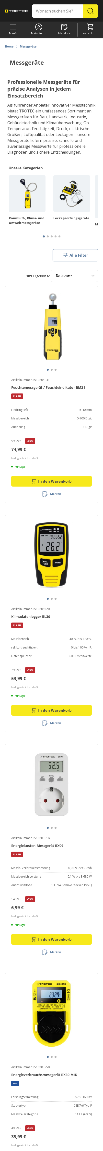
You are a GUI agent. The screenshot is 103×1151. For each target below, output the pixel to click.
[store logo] (16, 11)
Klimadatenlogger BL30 (30, 616)
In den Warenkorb (51, 481)
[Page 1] (44, 236)
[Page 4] (56, 236)
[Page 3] (52, 236)
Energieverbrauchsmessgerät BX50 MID (44, 1074)
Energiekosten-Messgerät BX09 (37, 845)
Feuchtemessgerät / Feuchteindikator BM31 (48, 387)
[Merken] (51, 494)
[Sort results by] (74, 276)
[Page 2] (48, 236)
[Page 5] (59, 236)
